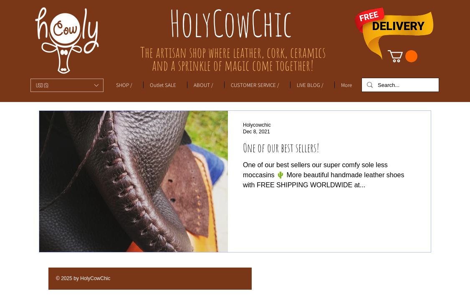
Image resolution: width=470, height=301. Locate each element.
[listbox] (67, 85)
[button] (67, 85)
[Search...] (399, 85)
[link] (402, 56)
